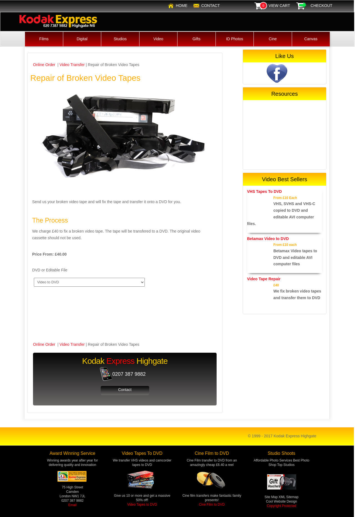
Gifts (196, 39)
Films (44, 39)
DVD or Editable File (49, 270)
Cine (273, 39)
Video (158, 39)
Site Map (272, 497)
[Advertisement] (284, 135)
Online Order (44, 64)
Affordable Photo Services (273, 460)
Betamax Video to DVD (268, 238)
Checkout (322, 5)
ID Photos (234, 39)
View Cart (279, 5)
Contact (210, 5)
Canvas (310, 39)
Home (181, 5)
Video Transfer (72, 64)
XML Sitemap (289, 497)
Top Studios (286, 465)
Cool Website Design (281, 501)
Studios (120, 39)
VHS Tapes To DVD (264, 191)
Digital (82, 39)
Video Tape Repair (264, 279)
